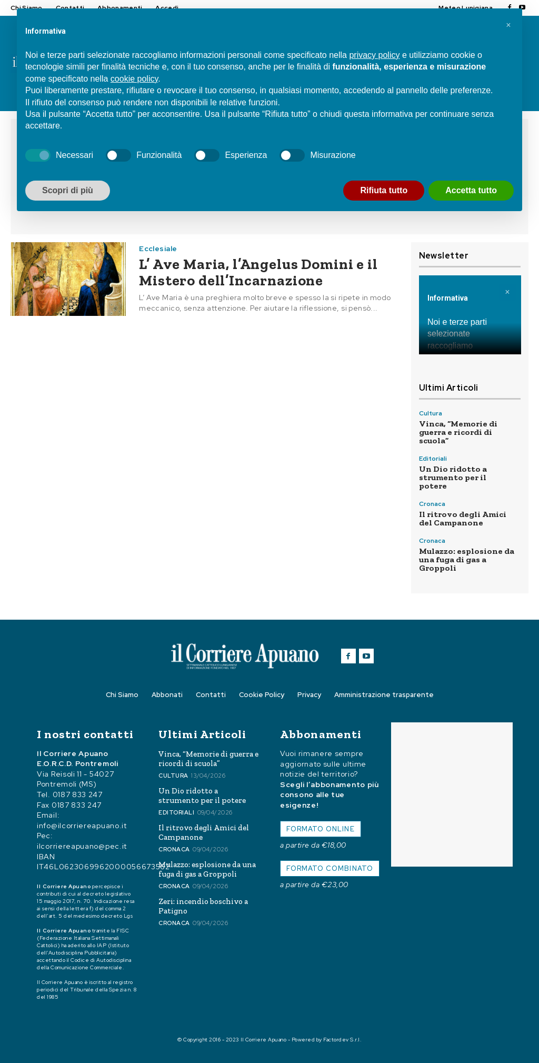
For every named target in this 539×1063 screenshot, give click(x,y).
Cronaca (432, 504)
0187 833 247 (78, 794)
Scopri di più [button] (67, 190)
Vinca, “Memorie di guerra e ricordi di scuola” (458, 432)
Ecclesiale (158, 248)
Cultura (430, 413)
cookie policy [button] (134, 78)
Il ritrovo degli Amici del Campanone (462, 518)
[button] (508, 25)
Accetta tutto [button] (471, 190)
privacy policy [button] (374, 55)
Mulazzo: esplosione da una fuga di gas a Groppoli (466, 559)
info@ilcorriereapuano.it (82, 825)
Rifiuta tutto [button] (383, 190)
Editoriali (433, 458)
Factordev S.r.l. (342, 1039)
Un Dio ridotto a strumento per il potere (453, 477)
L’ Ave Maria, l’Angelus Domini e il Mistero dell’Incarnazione (258, 272)
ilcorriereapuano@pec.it (82, 846)
